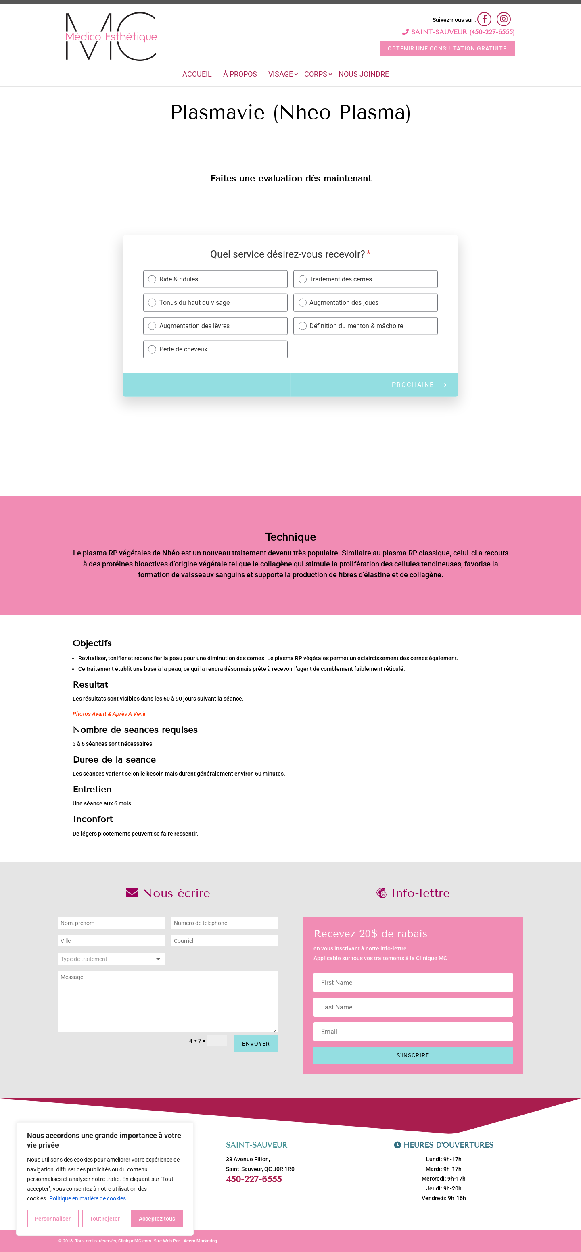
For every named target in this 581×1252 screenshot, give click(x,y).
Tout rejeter (105, 1218)
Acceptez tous (157, 1218)
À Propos (240, 74)
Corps (315, 74)
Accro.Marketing (200, 1241)
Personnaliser (53, 1218)
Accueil (197, 74)
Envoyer (256, 1043)
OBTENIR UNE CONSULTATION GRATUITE (447, 48)
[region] (105, 1179)
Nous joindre (364, 74)
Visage (280, 74)
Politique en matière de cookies (87, 1198)
